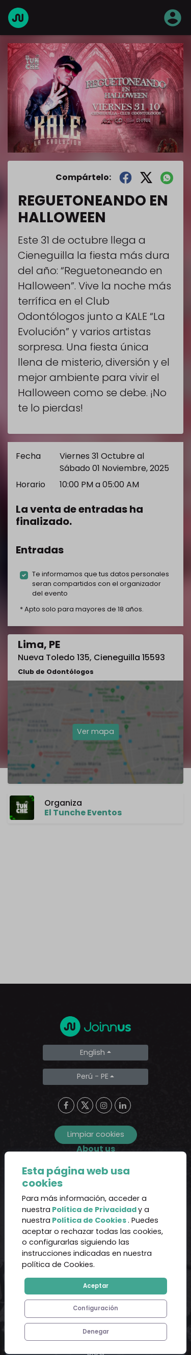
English (92, 1052)
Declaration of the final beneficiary (95, 1277)
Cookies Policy (95, 1257)
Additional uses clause (95, 1298)
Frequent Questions (95, 1196)
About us (96, 1176)
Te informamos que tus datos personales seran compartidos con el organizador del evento (100, 584)
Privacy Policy (95, 1237)
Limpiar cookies (95, 1134)
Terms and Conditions (96, 1216)
